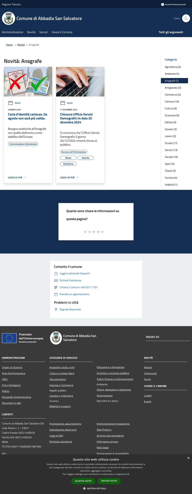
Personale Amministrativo (16, 397)
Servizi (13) (171, 150)
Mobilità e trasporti (60, 406)
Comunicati (150, 373)
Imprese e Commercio (61, 385)
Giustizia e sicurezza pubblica (113, 373)
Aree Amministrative (13, 373)
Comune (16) (172, 101)
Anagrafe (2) (171, 81)
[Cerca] (186, 18)
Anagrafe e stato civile (61, 367)
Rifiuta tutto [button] (109, 480)
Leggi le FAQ (56, 436)
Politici (6, 391)
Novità (21, 45)
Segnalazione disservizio (63, 430)
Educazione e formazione (110, 367)
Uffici (5, 379)
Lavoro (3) (170, 136)
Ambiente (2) (172, 74)
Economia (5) (172, 115)
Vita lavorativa (57, 379)
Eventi (147, 401)
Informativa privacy (107, 442)
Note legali (103, 447)
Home (9, 45)
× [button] (188, 458)
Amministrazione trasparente (113, 424)
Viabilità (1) (171, 185)
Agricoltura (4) (173, 67)
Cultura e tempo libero (61, 373)
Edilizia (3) (170, 122)
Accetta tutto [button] (83, 481)
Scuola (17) (171, 143)
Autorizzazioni (105, 396)
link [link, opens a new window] (127, 474)
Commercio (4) (173, 94)
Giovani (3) (171, 129)
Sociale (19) (171, 157)
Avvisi (14, 103)
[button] (96, 488)
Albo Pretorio (104, 430)
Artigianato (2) (173, 88)
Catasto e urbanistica (61, 396)
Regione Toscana (11, 4)
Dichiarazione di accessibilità (113, 453)
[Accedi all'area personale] (173, 4)
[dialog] (96, 474)
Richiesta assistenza (60, 442)
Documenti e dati (11, 403)
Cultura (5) (171, 108)
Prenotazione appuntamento (65, 424)
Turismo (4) (171, 178)
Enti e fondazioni (11, 385)
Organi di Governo (12, 367)
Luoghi (148, 396)
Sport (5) (169, 164)
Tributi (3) (170, 171)
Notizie (148, 367)
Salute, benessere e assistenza (114, 390)
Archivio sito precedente (110, 436)
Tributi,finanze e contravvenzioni (115, 379)
